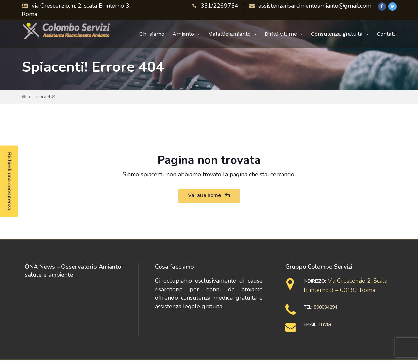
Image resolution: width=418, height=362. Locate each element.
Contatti (387, 34)
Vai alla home (209, 195)
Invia (325, 324)
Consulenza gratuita (337, 34)
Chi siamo (151, 34)
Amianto (183, 34)
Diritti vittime (281, 34)
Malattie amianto (229, 34)
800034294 (325, 307)
